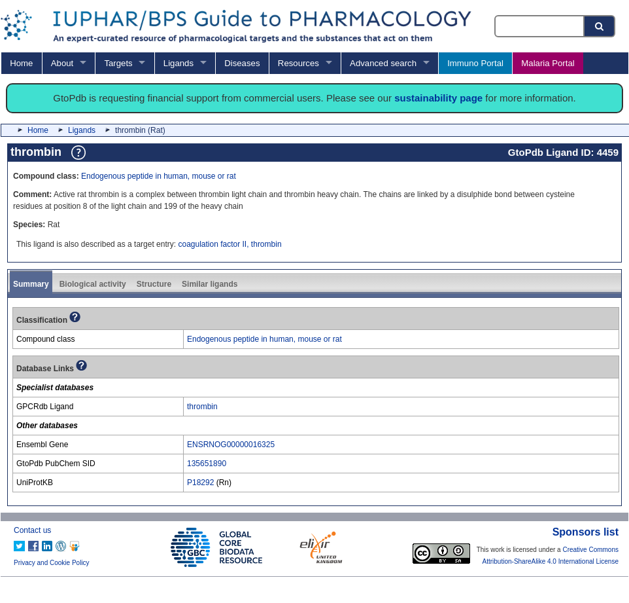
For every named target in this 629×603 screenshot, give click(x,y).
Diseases (242, 63)
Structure (154, 284)
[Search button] (600, 26)
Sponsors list (585, 532)
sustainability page (438, 97)
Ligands (178, 63)
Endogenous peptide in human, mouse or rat (158, 176)
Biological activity (93, 284)
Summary (31, 284)
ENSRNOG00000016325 (231, 444)
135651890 (206, 463)
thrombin (202, 406)
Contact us (32, 530)
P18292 (200, 482)
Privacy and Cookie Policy (52, 562)
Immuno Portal (475, 63)
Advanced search (383, 63)
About (62, 63)
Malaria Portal (547, 63)
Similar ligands (209, 284)
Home (21, 63)
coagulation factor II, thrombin (229, 244)
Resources (298, 63)
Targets (118, 63)
